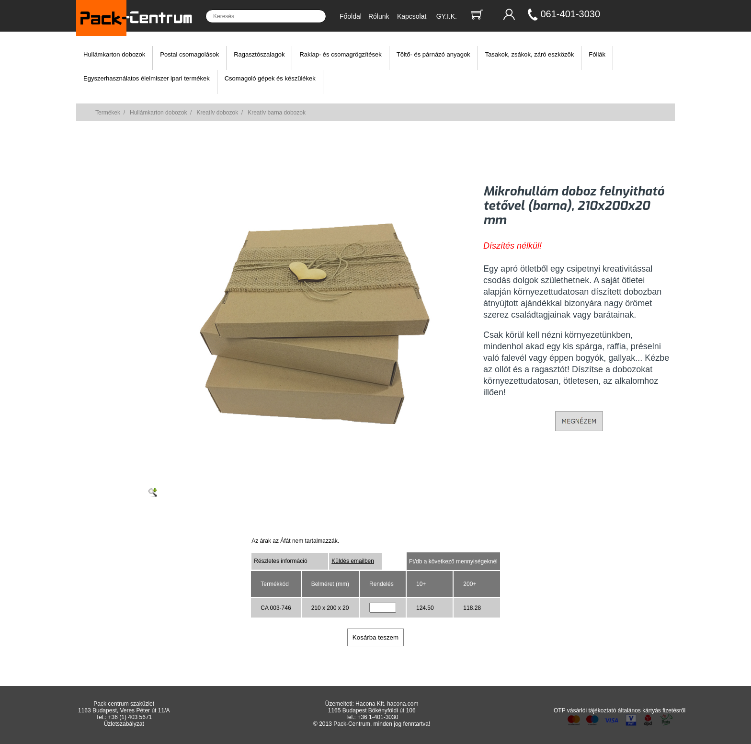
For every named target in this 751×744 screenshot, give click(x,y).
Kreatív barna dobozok (277, 112)
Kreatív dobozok (217, 112)
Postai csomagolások (189, 54)
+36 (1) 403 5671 (130, 717)
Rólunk (378, 16)
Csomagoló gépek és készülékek (270, 78)
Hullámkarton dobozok (114, 54)
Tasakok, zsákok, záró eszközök (529, 54)
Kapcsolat (411, 16)
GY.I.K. (446, 16)
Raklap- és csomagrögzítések (340, 54)
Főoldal (351, 16)
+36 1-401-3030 (377, 717)
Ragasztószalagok (259, 54)
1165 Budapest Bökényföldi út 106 (372, 710)
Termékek (107, 112)
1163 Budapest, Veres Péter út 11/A (124, 710)
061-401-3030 (571, 14)
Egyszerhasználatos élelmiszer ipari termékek (146, 78)
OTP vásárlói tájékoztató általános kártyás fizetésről (619, 710)
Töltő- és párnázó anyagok (433, 54)
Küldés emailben (352, 561)
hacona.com (402, 703)
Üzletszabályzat (124, 724)
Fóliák (597, 54)
